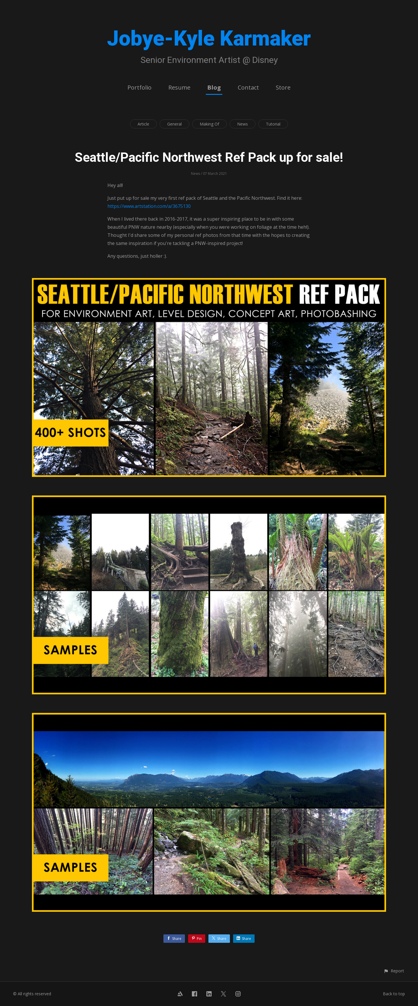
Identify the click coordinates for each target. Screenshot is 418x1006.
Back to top (394, 993)
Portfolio (139, 87)
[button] (393, 971)
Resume (179, 87)
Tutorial (273, 124)
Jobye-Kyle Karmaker (209, 38)
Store (283, 87)
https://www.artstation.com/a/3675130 (149, 206)
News (242, 124)
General (174, 124)
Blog (214, 87)
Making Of (209, 124)
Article (143, 124)
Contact (248, 87)
